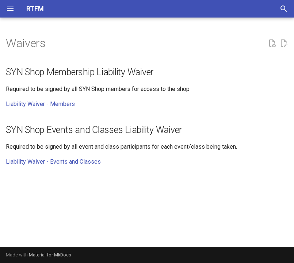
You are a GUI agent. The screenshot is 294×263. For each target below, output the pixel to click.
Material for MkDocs (50, 255)
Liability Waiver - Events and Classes (53, 161)
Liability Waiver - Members (40, 103)
